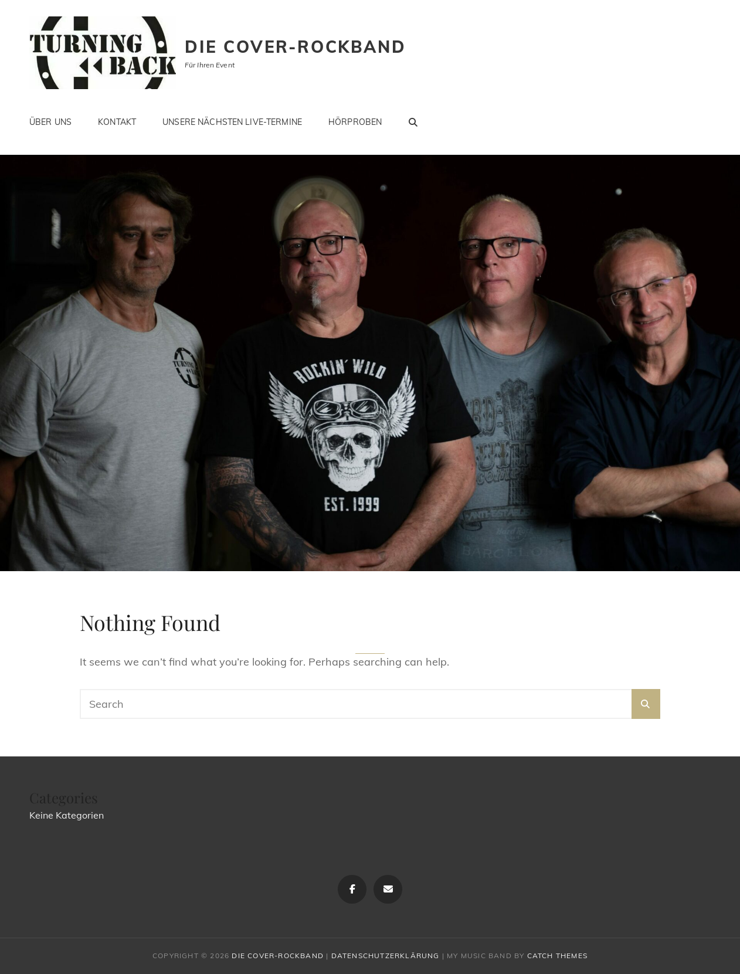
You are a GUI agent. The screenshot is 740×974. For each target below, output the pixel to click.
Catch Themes (557, 955)
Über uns (50, 122)
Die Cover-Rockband (295, 46)
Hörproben (355, 122)
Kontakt (117, 122)
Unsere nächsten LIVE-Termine (232, 122)
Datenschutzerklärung (385, 955)
